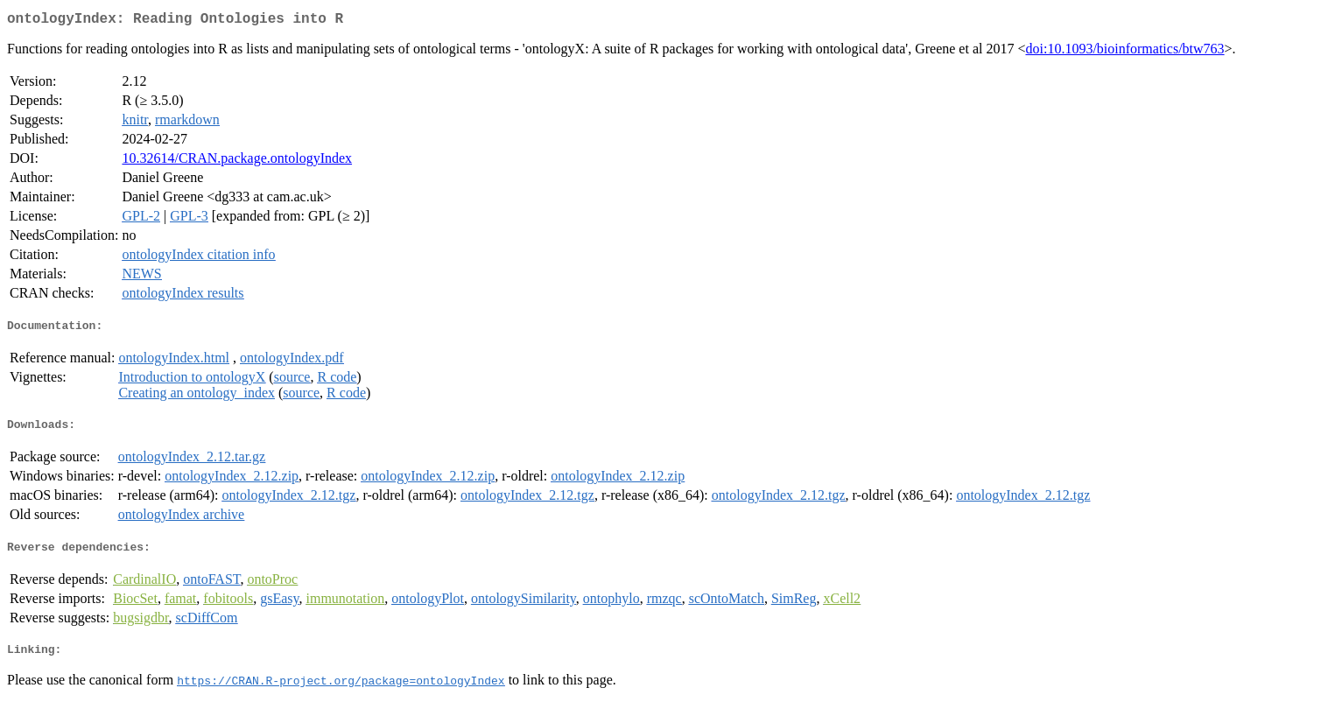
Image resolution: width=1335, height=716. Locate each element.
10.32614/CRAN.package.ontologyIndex (237, 161)
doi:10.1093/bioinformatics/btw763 (1124, 52)
